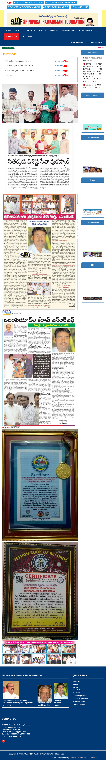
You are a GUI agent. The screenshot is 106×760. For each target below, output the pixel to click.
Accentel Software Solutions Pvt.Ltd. (83, 758)
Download (59, 61)
